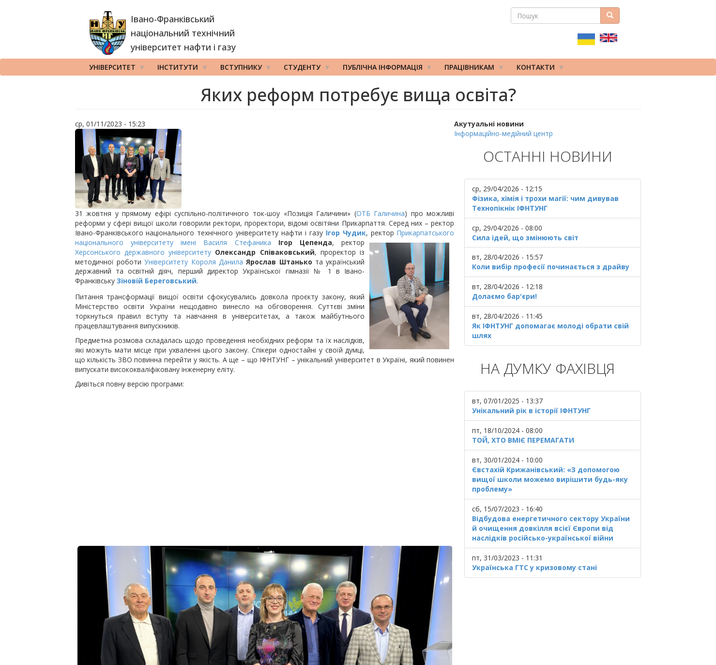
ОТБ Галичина (380, 213)
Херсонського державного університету (143, 252)
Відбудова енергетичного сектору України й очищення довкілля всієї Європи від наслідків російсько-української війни (551, 528)
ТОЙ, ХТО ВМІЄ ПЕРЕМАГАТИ (523, 440)
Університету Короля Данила (193, 261)
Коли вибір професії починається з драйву (550, 266)
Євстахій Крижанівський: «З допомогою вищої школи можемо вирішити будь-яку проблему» (550, 479)
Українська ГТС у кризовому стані (534, 567)
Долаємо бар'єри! (504, 296)
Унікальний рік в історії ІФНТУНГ (531, 410)
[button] (265, 169)
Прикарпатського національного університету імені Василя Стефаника (265, 237)
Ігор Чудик (346, 232)
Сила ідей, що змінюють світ (525, 237)
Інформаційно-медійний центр (503, 133)
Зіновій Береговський (157, 280)
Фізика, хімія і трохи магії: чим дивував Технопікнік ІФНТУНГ (545, 203)
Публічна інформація (384, 69)
